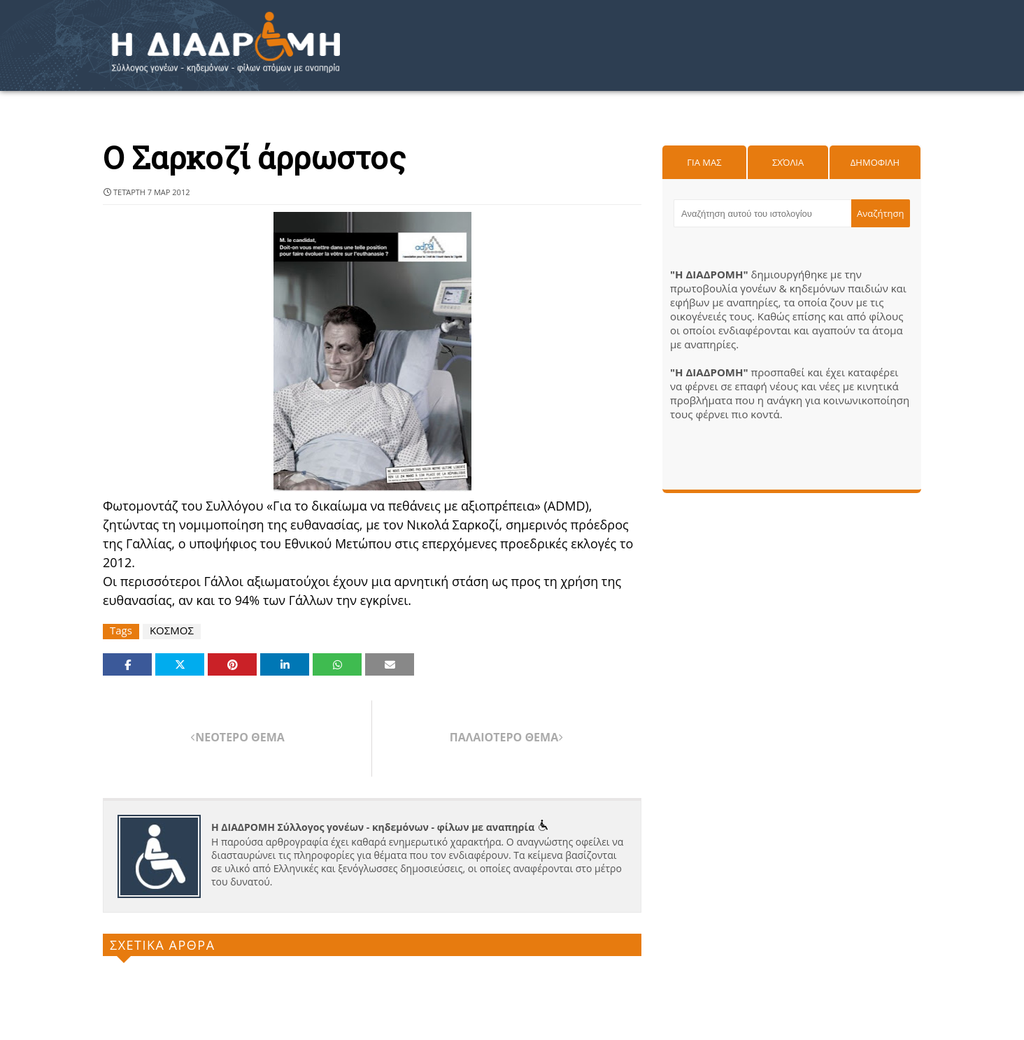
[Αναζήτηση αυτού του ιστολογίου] (762, 213)
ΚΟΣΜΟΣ (172, 630)
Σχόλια (788, 162)
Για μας (704, 162)
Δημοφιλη (875, 162)
